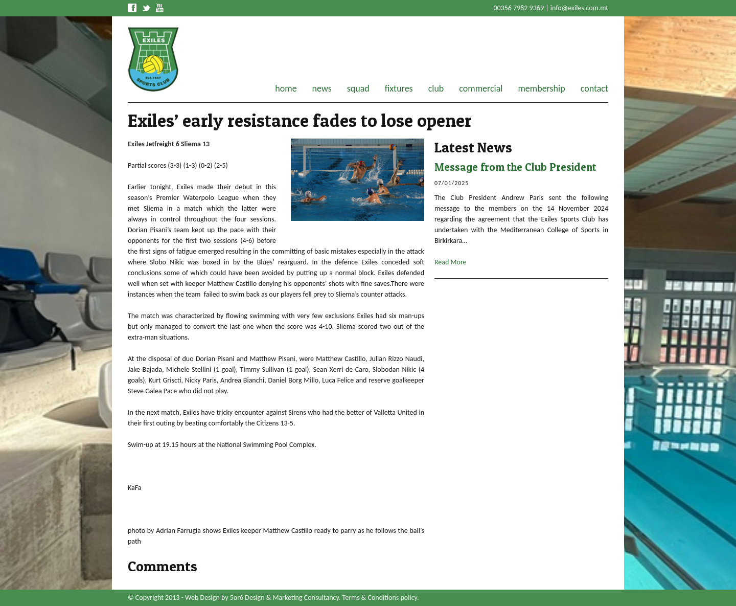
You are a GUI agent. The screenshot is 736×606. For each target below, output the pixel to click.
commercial (480, 88)
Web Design (202, 597)
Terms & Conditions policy (379, 597)
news (322, 88)
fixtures (399, 88)
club (436, 88)
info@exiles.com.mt (579, 8)
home (285, 88)
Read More (450, 262)
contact (594, 88)
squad (358, 88)
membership (541, 88)
